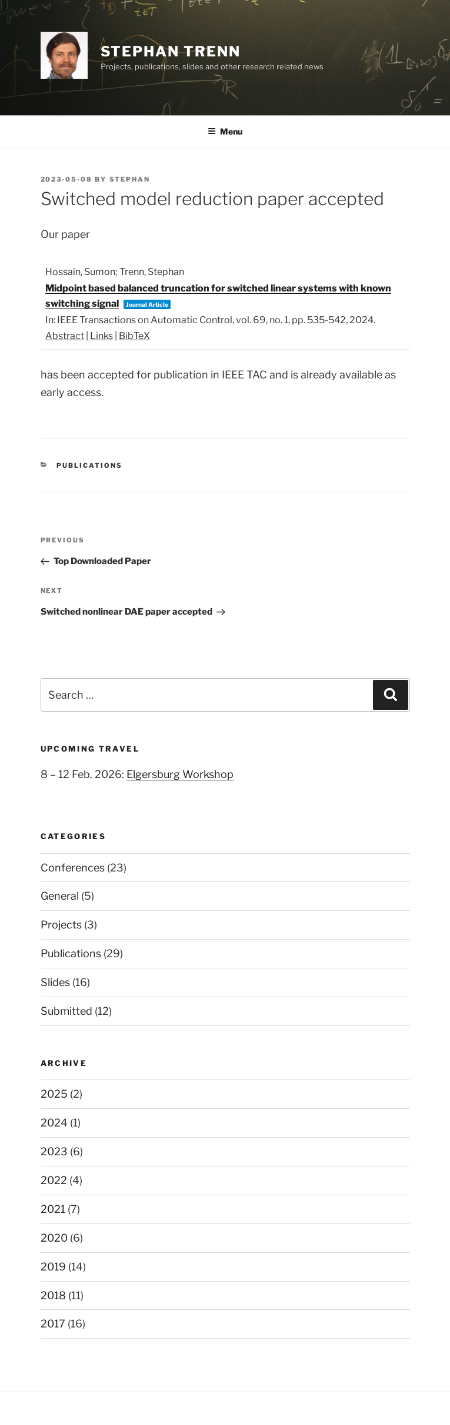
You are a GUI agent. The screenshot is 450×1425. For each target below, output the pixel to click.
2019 (53, 1266)
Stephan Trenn (171, 51)
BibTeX (134, 335)
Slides (55, 982)
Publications (89, 465)
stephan (130, 179)
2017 (53, 1323)
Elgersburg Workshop (180, 774)
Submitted (66, 1011)
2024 (54, 1122)
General (60, 896)
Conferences (73, 867)
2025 (54, 1094)
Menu (225, 131)
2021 (53, 1209)
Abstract (64, 335)
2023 (54, 1151)
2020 (54, 1238)
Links (101, 335)
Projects (61, 924)
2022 (54, 1180)
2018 (53, 1295)
